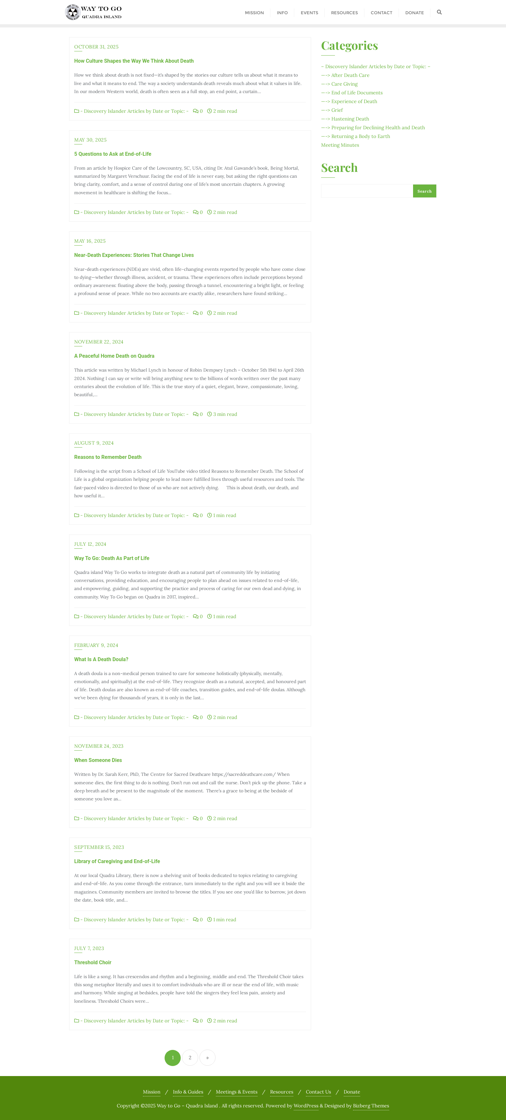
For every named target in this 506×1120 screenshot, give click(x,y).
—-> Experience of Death (349, 101)
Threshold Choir (92, 962)
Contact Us (318, 1092)
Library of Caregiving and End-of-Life (117, 861)
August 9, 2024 (94, 443)
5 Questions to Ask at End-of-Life (112, 154)
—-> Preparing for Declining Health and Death (373, 127)
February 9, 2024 (96, 645)
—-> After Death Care (345, 75)
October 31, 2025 (96, 47)
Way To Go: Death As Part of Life (111, 558)
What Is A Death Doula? (101, 659)
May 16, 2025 (90, 241)
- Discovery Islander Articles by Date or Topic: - (131, 111)
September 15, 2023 (99, 847)
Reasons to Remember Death (108, 457)
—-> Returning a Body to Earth (355, 136)
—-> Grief (332, 110)
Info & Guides (188, 1092)
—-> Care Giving (339, 84)
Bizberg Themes (371, 1106)
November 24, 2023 (99, 746)
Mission (151, 1092)
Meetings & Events (237, 1092)
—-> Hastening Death (345, 119)
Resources (281, 1092)
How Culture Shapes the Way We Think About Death (134, 61)
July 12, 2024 (90, 544)
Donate (352, 1092)
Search (339, 168)
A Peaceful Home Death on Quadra (114, 356)
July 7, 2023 (89, 948)
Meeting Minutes (340, 145)
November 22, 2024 (99, 342)
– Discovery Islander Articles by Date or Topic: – (375, 66)
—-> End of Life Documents (352, 93)
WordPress (306, 1106)
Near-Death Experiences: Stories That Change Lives (134, 255)
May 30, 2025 (90, 140)
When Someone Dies (98, 760)
